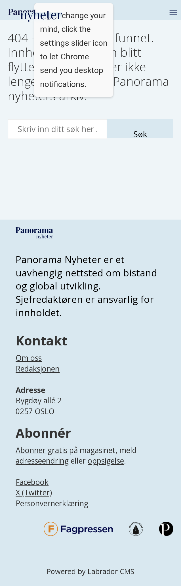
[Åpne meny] (173, 12)
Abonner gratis (41, 450)
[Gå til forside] (28, 12)
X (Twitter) (34, 492)
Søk (140, 133)
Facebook (32, 482)
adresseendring (42, 460)
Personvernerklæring (52, 503)
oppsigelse (106, 460)
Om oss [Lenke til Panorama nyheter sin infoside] (29, 358)
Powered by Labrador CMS (90, 571)
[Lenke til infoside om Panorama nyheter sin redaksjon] (38, 376)
